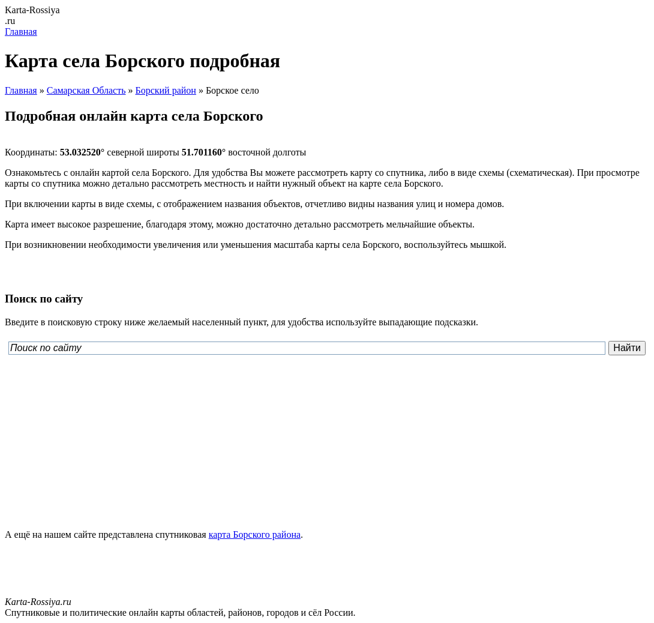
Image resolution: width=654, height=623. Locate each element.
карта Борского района (255, 534)
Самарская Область (86, 90)
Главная (21, 31)
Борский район (165, 90)
